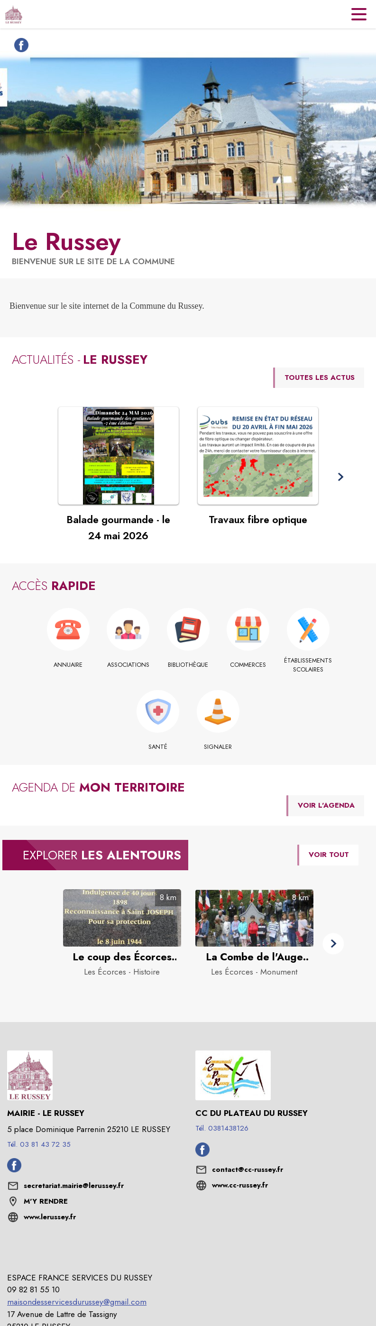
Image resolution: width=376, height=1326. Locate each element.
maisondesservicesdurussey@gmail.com (77, 1302)
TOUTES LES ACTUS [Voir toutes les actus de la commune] (319, 377)
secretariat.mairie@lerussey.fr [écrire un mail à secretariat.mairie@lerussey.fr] (74, 1185)
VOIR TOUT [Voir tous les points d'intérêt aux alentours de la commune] (329, 854)
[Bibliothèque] (188, 665)
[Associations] (128, 665)
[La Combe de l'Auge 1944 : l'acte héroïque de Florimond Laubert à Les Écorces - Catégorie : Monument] (254, 957)
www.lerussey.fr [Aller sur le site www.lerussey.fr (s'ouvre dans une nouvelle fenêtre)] (50, 1217)
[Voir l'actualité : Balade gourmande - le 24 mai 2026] (118, 456)
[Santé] (158, 747)
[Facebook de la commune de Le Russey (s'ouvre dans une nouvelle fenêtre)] (18, 47)
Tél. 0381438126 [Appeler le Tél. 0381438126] (221, 1128)
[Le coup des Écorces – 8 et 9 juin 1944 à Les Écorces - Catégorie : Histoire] (122, 957)
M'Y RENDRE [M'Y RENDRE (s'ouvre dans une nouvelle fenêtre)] (46, 1201)
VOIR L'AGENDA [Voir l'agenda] (326, 805)
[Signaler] (218, 747)
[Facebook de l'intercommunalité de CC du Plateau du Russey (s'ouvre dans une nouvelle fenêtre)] (202, 1154)
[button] (340, 477)
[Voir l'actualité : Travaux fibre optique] (258, 456)
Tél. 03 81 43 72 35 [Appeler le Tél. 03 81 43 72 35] (39, 1144)
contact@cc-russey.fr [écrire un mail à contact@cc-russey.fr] (247, 1169)
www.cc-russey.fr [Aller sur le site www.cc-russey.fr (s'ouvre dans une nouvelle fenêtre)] (240, 1185)
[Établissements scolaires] (308, 665)
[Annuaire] (68, 665)
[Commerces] (248, 665)
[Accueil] (13, 14)
